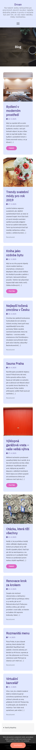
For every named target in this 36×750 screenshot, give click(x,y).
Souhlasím (18, 745)
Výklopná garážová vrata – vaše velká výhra (17, 445)
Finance (11, 148)
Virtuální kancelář (12, 681)
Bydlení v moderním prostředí (13, 111)
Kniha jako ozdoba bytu (14, 253)
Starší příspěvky (10, 728)
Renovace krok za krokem (16, 583)
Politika (12, 291)
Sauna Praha (15, 363)
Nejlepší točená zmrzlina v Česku (17, 308)
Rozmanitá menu (17, 633)
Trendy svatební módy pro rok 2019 (17, 196)
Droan (18, 4)
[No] (34, 742)
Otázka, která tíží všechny (17, 531)
